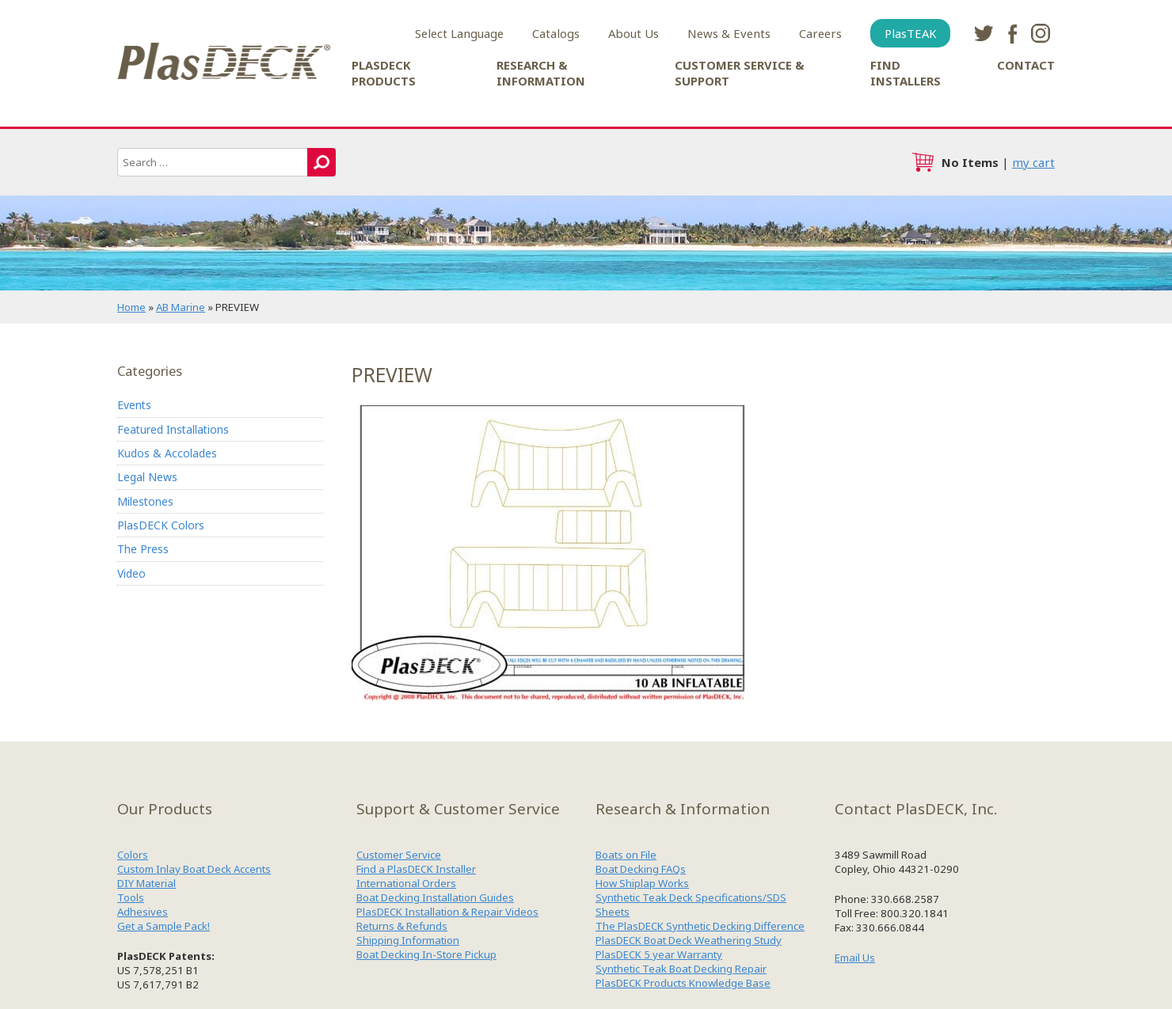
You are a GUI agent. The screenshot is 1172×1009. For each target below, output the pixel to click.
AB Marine (180, 307)
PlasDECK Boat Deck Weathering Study (689, 940)
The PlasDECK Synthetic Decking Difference (700, 926)
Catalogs (556, 33)
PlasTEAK (910, 33)
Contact (1026, 65)
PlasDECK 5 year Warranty (659, 954)
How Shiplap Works (642, 883)
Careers (820, 33)
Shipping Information (407, 940)
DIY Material (146, 883)
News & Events (729, 33)
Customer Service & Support (740, 73)
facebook (1012, 33)
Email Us (855, 957)
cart (922, 162)
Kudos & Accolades (167, 453)
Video (131, 573)
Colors (132, 855)
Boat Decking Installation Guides (435, 897)
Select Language (459, 33)
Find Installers (905, 73)
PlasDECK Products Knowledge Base (683, 983)
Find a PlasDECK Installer (416, 869)
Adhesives (142, 912)
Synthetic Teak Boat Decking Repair (681, 969)
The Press (143, 549)
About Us (633, 33)
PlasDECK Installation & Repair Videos (447, 912)
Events (134, 404)
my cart (1033, 162)
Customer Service (398, 855)
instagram (1040, 33)
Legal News (147, 476)
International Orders (406, 883)
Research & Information (541, 73)
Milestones (145, 501)
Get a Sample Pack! (163, 926)
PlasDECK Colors (160, 525)
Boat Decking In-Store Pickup (426, 954)
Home (131, 307)
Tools (130, 897)
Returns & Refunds (401, 926)
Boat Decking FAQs (641, 869)
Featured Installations (173, 429)
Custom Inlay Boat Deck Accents (194, 869)
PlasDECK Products (384, 73)
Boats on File (626, 855)
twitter (983, 33)
